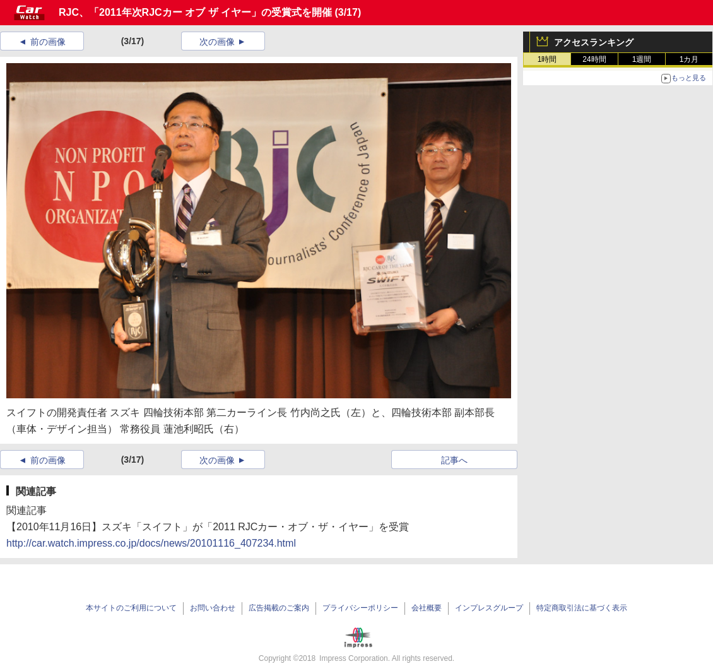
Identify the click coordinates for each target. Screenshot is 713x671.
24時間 (594, 59)
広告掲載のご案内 (279, 607)
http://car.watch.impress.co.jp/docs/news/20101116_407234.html (151, 543)
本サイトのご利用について (131, 607)
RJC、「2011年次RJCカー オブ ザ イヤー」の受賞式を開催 (195, 12)
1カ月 (689, 59)
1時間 (547, 59)
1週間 (642, 59)
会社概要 (426, 607)
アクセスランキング (593, 42)
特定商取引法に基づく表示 (581, 607)
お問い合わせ (212, 607)
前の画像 (48, 42)
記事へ (454, 460)
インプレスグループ (489, 607)
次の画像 (217, 42)
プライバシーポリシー (360, 607)
